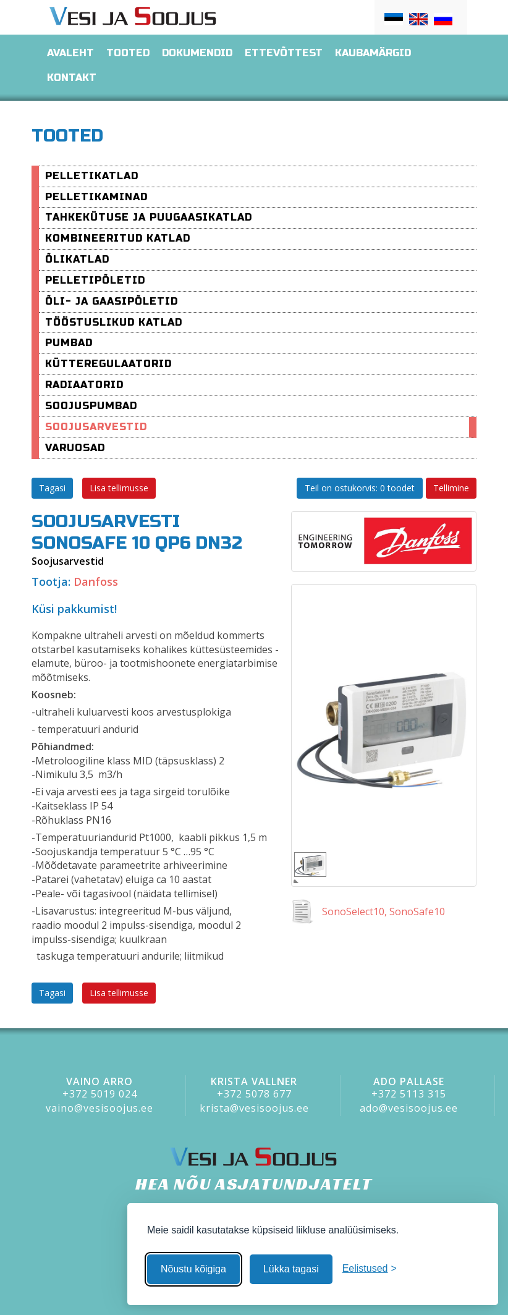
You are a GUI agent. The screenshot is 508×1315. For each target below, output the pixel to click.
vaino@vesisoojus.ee (99, 1108)
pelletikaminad (96, 197)
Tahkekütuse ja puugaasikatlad (148, 217)
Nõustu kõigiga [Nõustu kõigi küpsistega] (193, 1269)
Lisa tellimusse (119, 488)
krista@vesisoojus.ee (254, 1108)
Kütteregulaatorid (108, 364)
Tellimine (451, 488)
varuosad (75, 448)
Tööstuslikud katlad (113, 322)
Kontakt (71, 77)
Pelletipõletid (95, 280)
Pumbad (69, 343)
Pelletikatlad (91, 176)
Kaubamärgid (373, 53)
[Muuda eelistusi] (369, 1269)
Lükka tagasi (291, 1269)
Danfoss (96, 581)
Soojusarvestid (96, 427)
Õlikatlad (77, 259)
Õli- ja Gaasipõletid (111, 301)
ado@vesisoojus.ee (409, 1108)
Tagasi (52, 488)
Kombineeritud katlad (117, 238)
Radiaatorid (84, 385)
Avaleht (70, 53)
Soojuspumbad (91, 406)
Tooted (128, 53)
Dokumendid (197, 53)
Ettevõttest (284, 53)
